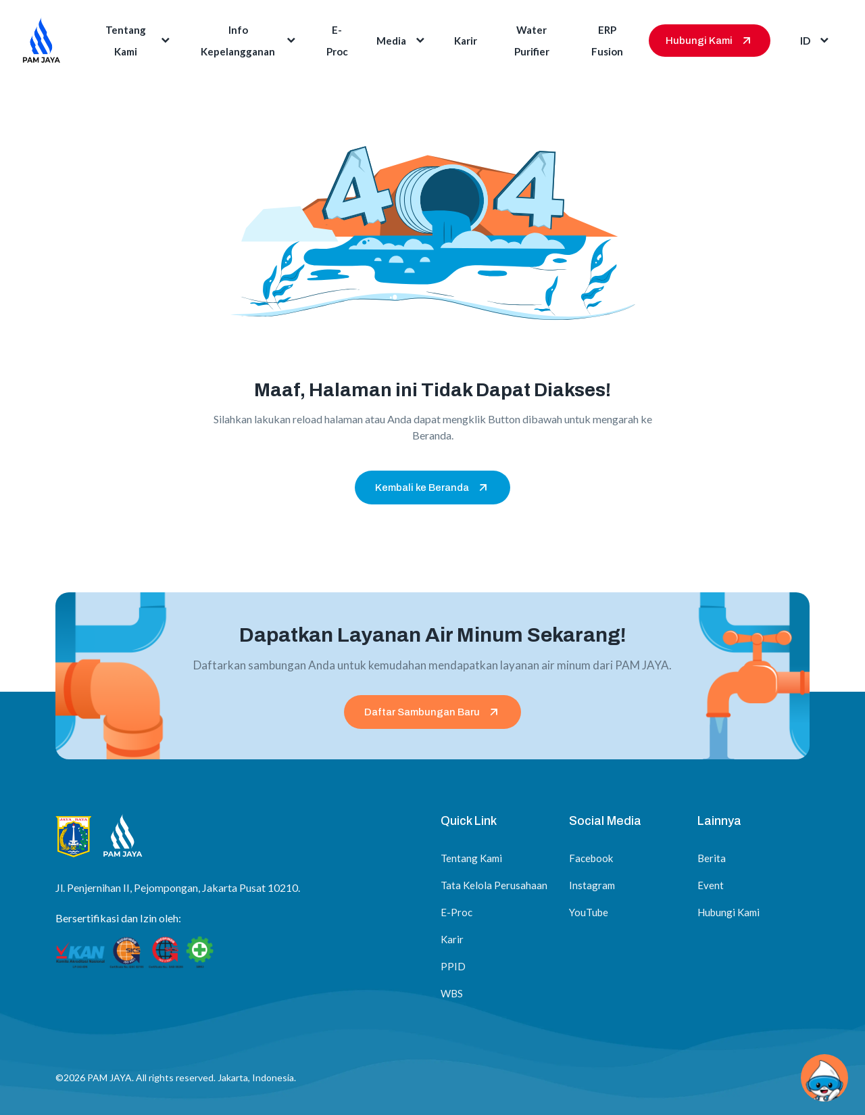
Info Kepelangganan (249, 40)
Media (401, 40)
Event (710, 885)
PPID (453, 966)
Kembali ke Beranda (432, 487)
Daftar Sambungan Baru (432, 712)
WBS (452, 993)
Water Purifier (531, 40)
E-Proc (337, 40)
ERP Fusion (607, 40)
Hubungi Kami (709, 40)
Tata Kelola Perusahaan (494, 885)
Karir (465, 40)
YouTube (588, 912)
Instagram (592, 885)
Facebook (591, 858)
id (815, 40)
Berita (711, 858)
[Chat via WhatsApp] (824, 1077)
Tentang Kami (138, 40)
